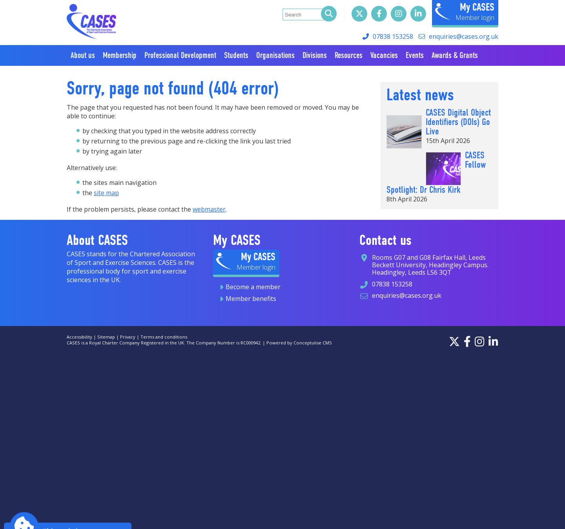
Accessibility (79, 337)
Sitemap (106, 337)
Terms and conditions (163, 337)
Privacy (127, 337)
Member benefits (251, 298)
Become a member (253, 287)
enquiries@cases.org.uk (463, 36)
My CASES (477, 7)
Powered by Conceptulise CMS (299, 343)
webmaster (209, 209)
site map (106, 192)
